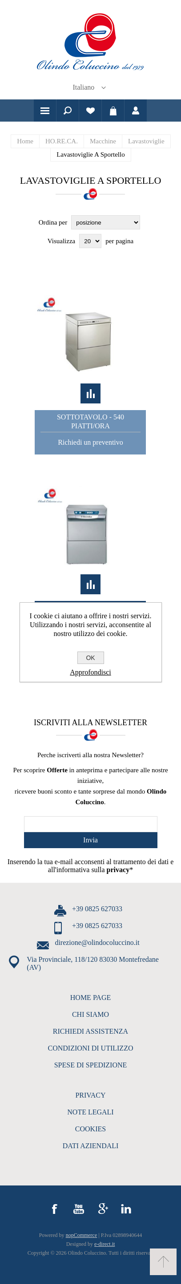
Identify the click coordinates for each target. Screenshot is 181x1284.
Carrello (113, 110)
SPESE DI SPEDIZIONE (90, 1065)
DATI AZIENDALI (91, 1146)
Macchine (103, 141)
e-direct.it (104, 1244)
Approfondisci (90, 672)
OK (90, 657)
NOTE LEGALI (90, 1112)
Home (25, 141)
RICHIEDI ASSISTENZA (90, 1031)
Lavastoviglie (146, 141)
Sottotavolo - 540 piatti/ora (90, 421)
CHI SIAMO (90, 1014)
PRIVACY (90, 1095)
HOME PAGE (90, 997)
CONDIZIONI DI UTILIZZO (90, 1048)
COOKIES (90, 1129)
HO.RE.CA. (61, 141)
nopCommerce (81, 1235)
